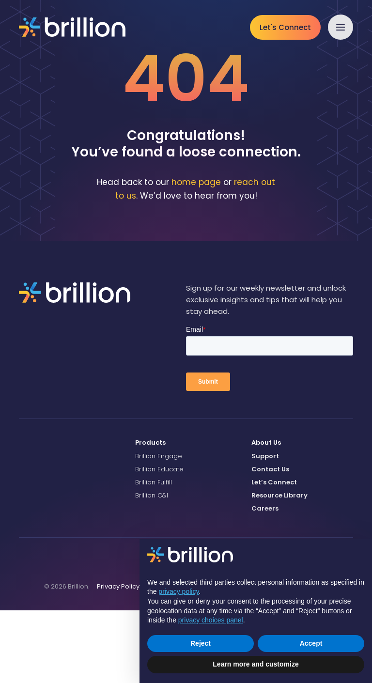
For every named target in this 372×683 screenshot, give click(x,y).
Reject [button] (200, 643)
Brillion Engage (158, 528)
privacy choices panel (210, 620)
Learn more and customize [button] (255, 664)
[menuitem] (186, 515)
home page (196, 254)
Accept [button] (311, 643)
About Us (266, 515)
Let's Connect (285, 27)
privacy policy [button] (178, 591)
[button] (340, 27)
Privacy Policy (118, 658)
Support (265, 528)
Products (150, 515)
